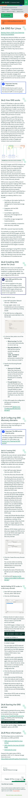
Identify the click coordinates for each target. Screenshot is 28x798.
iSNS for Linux (20, 11)
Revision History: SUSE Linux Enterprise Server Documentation (12, 33)
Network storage (11, 11)
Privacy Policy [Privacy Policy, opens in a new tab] (16, 790)
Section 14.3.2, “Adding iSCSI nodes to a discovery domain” (14, 578)
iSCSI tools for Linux (10, 750)
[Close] (25, 784)
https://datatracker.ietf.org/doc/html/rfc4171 (14, 759)
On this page (7, 15)
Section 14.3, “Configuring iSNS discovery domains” (12, 408)
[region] (14, 790)
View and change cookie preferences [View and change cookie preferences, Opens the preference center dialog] (14, 795)
